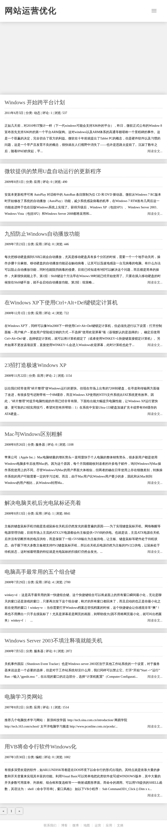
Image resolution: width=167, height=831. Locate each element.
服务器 (40, 444)
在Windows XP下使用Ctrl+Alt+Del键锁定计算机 (61, 303)
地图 (87, 825)
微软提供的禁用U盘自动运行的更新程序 (53, 171)
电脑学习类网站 (24, 697)
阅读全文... (155, 151)
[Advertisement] (83, 58)
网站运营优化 (30, 10)
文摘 (120, 825)
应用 (37, 182)
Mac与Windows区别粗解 (33, 434)
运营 (98, 825)
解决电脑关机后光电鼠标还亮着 (43, 503)
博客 (64, 825)
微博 (75, 825)
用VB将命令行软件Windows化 (40, 747)
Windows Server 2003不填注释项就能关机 (53, 641)
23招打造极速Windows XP (35, 365)
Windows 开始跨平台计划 (35, 102)
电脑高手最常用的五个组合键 (40, 572)
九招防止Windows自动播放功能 (42, 234)
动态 (37, 113)
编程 (38, 757)
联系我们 (50, 825)
